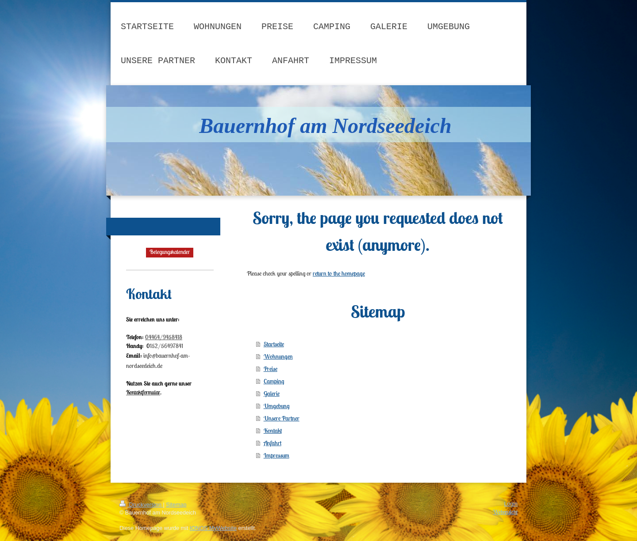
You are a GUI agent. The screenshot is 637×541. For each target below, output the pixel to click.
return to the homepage (339, 273)
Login (511, 504)
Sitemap (176, 505)
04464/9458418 (163, 337)
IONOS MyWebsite (213, 528)
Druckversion (141, 505)
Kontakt (273, 431)
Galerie (272, 393)
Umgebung (276, 406)
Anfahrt (272, 443)
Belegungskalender (170, 252)
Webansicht (505, 512)
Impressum (276, 455)
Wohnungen (278, 356)
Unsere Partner (281, 418)
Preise (270, 369)
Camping (274, 381)
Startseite (274, 344)
